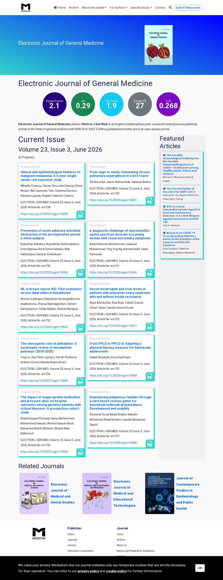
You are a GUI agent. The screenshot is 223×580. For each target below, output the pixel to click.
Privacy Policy (171, 540)
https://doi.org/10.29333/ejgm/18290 (44, 214)
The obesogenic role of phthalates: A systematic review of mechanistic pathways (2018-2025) (49, 347)
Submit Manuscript (188, 7)
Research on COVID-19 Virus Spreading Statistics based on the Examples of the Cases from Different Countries (181, 239)
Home (60, 7)
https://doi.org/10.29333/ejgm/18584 (113, 375)
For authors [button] (117, 7)
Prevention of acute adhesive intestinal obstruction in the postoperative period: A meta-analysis (51, 234)
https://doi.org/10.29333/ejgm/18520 (44, 327)
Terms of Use (171, 534)
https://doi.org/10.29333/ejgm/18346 (113, 272)
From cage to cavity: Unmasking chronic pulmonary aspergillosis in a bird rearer (120, 174)
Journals (72, 540)
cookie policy (116, 571)
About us (120, 545)
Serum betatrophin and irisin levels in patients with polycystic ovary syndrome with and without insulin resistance (120, 292)
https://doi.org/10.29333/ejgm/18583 (44, 380)
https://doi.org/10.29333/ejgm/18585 (44, 451)
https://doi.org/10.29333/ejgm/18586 (113, 442)
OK (200, 568)
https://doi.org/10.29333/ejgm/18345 (44, 272)
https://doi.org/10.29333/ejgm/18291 (113, 200)
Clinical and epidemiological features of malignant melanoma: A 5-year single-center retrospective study (50, 176)
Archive (74, 7)
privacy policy (88, 571)
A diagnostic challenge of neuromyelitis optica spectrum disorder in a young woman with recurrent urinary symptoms (120, 234)
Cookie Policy (171, 545)
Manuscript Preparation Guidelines (134, 551)
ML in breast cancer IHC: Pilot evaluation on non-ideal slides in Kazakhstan (51, 291)
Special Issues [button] (140, 7)
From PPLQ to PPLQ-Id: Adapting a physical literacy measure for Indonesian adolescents (120, 347)
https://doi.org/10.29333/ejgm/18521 (113, 325)
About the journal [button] (93, 7)
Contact (160, 7)
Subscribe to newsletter (80, 551)
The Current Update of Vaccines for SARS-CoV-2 (179, 190)
